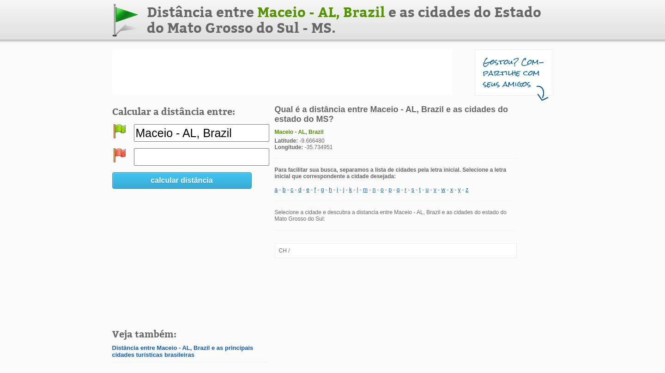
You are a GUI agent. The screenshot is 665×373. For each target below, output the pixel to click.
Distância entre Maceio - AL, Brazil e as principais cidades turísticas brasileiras (183, 351)
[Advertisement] (282, 72)
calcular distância (181, 180)
